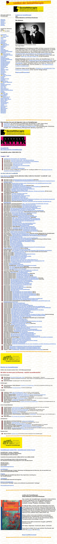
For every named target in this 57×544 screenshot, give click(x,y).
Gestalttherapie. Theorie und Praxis (24, 274)
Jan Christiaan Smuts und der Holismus (31, 206)
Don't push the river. (15, 396)
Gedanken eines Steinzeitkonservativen (20, 233)
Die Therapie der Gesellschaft (19, 196)
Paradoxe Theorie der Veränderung (6, 85)
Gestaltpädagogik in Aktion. (18, 399)
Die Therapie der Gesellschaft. (18, 416)
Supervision (3, 101)
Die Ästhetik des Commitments (17, 251)
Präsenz (2, 91)
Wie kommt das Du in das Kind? (18, 258)
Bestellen (3, 25)
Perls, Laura (3, 87)
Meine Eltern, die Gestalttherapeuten (19, 272)
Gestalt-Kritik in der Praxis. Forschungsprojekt (26, 329)
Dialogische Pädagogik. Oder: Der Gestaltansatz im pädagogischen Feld (27, 260)
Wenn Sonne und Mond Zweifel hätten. (20, 409)
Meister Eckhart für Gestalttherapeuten (12, 248)
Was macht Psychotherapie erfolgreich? (20, 282)
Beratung (3, 473)
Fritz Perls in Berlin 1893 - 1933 (17, 377)
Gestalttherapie (4, 65)
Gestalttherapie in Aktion (20, 252)
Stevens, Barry (4, 100)
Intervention (3, 72)
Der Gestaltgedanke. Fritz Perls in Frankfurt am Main (23, 209)
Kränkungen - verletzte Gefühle (19, 341)
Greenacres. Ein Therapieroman (19, 318)
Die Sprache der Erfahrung (17, 286)
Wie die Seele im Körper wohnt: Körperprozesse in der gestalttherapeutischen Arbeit (31, 183)
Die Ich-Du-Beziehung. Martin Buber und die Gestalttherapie (24, 237)
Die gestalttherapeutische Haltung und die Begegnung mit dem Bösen (27, 309)
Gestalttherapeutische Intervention (28, 204)
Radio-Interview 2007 (18, 164)
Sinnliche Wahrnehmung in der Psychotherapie (22, 281)
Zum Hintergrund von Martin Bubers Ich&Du (21, 256)
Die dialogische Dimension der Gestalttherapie (21, 239)
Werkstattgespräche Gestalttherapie (23, 424)
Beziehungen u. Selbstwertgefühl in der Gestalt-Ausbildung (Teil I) (25, 347)
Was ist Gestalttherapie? (14, 263)
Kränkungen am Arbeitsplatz (18, 342)
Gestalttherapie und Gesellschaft (18, 322)
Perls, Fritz (3, 86)
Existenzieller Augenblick (6, 51)
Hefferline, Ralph (4, 69)
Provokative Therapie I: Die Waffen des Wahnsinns (24, 227)
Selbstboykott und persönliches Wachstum (23, 305)
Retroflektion (4, 95)
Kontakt (2, 77)
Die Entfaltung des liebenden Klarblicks (21, 338)
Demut (2, 48)
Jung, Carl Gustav (7, 75)
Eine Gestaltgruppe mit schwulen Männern (22, 291)
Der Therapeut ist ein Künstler (17, 266)
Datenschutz (26, 72)
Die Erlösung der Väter (17, 184)
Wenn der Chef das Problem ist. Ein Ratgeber (22, 200)
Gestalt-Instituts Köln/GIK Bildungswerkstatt (40, 60)
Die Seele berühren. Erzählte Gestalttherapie (22, 224)
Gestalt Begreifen (15, 422)
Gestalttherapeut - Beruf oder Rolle (20, 198)
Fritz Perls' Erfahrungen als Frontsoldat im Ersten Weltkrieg (25, 161)
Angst (2, 38)
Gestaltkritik (3, 60)
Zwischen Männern (17, 413)
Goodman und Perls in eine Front (19, 193)
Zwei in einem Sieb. (16, 408)
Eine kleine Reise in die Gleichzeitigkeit (20, 313)
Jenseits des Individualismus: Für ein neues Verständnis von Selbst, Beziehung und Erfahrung (34, 343)
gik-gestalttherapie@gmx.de (7, 466)
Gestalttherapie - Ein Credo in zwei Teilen (21, 316)
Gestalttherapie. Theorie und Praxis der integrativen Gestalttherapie (31, 394)
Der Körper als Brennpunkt (16, 244)
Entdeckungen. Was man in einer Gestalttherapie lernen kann (28, 326)
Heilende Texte (15, 433)
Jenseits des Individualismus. (18, 427)
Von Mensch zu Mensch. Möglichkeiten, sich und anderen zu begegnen (36, 337)
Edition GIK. (7, 125)
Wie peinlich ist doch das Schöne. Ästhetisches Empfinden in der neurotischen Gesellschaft (33, 199)
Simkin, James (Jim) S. (6, 99)
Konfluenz (3, 76)
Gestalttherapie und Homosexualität (21, 165)
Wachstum (3, 107)
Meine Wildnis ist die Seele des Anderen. (18, 393)
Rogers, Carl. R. (6, 96)
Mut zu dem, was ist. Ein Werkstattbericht (20, 311)
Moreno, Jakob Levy (7, 82)
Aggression (3, 37)
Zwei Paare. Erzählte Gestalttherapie (20, 225)
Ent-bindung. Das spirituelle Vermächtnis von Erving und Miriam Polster (28, 315)
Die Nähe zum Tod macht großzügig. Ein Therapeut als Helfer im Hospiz (28, 314)
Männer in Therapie (16, 222)
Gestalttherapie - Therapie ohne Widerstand (26, 276)
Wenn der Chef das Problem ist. (19, 423)
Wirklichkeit (3, 110)
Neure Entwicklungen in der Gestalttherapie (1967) (21, 284)
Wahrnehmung (4, 108)
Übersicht (3, 19)
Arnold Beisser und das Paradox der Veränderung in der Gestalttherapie (27, 210)
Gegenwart (3, 57)
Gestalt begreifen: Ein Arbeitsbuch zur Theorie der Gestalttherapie (33, 53)
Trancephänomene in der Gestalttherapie (21, 187)
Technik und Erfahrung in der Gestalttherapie (21, 283)
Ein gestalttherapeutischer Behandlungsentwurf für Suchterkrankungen (28, 247)
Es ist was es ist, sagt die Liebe (16, 211)
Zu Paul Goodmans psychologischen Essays (24, 253)
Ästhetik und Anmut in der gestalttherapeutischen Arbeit (24, 308)
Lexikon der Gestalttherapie (23, 15)
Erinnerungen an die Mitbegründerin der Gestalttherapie (26, 270)
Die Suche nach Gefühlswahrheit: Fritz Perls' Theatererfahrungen (26, 208)
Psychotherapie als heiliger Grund (20, 320)
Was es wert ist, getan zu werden (18, 287)
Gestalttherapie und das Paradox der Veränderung (22, 188)
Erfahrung (3, 49)
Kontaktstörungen (5, 78)
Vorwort (2, 21)
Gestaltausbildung (5, 58)
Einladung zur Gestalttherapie (28, 226)
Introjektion (3, 74)
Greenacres (14, 411)
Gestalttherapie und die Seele (19, 185)
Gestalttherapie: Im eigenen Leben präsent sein (21, 262)
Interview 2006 (14, 166)
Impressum (19, 72)
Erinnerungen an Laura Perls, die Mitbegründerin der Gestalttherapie (29, 306)
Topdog (2, 104)
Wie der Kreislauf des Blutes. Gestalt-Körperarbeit (22, 334)
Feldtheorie (3, 52)
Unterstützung (4, 106)
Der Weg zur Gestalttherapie (25, 271)
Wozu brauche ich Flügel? (18, 407)
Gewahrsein (3, 66)
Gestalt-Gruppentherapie (6, 59)
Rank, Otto (5, 93)
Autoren (2, 24)
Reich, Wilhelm (4, 94)
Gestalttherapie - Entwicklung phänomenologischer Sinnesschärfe (27, 349)
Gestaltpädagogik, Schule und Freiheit (21, 195)
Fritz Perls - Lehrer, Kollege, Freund (19, 190)
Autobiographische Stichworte (16, 264)
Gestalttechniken (4, 64)
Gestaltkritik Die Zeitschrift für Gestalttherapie (11, 148)
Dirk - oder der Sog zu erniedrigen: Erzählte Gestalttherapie (26, 218)
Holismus (3, 70)
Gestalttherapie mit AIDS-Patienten (21, 297)
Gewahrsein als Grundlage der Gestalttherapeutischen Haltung (25, 335)
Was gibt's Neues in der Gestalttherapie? (20, 289)
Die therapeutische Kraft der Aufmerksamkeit (21, 280)
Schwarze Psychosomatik (16, 243)
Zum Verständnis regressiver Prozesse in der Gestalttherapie (28, 330)
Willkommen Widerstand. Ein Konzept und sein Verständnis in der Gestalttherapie (32, 307)
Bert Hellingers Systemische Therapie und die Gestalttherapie (26, 186)
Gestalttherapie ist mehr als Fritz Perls (22, 162)
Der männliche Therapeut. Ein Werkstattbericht (23, 220)
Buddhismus (4, 45)
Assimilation (3, 40)
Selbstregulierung (5, 98)
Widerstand (3, 109)
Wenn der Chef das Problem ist (29, 56)
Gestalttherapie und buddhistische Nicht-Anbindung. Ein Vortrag (27, 321)
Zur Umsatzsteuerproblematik (27, 332)
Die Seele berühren (16, 387)
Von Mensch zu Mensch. (22, 398)
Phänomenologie (4, 89)
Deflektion (3, 47)
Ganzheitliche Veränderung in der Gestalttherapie (31, 426)
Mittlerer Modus (4, 81)
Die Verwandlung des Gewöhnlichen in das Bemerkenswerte (25, 279)
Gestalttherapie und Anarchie (21, 331)
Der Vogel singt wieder (17, 317)
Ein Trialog (12, 267)
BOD (38, 529)
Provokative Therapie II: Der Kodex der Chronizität (24, 228)
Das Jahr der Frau (15, 290)
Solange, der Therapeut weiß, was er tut (21, 323)
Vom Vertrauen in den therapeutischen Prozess (22, 312)
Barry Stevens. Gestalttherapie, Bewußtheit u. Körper (22, 241)
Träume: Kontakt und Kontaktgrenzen (18, 232)
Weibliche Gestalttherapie (21, 325)
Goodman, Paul (4, 67)
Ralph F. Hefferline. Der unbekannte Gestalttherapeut (22, 240)
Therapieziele (4, 103)
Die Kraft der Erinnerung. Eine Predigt (21, 249)
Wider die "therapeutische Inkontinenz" (21, 217)
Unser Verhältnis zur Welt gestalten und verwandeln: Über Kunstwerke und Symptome (32, 250)
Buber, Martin (6, 44)
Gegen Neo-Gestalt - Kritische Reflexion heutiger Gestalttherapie (28, 298)
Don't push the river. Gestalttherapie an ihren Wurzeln (23, 333)
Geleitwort (3, 20)
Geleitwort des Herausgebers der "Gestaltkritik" (15, 158)
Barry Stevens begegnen (16, 242)
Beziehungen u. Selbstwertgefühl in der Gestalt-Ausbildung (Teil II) (25, 348)
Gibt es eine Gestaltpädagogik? (17, 194)
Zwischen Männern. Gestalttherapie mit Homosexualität (25, 234)
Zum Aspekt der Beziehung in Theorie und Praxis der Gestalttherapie (26, 346)
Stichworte (3, 23)
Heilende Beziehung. (27, 425)
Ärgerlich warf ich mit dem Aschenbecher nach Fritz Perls (23, 231)
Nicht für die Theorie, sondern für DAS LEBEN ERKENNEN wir (24, 259)
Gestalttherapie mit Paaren (28, 429)
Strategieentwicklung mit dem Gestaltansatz (23, 179)
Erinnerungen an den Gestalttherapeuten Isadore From (25, 299)
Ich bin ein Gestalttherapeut (16, 245)
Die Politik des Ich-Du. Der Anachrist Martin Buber (24, 223)
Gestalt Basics (33, 414)
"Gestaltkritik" (4, 478)
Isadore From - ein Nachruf (20, 255)
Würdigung (3, 112)
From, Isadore (4, 56)
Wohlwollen (3, 111)
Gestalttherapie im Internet (16, 236)
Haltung (2, 68)
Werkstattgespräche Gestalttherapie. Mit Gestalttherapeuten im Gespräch (29, 235)
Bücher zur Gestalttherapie (9, 367)
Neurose (3, 83)
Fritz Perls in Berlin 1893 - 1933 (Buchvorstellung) (22, 160)
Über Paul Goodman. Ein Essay (18, 324)
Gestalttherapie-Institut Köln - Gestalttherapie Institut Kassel (20, 126)
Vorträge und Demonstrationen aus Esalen (26, 265)
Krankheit (3, 79)
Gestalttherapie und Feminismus (30, 229)
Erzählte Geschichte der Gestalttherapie (27, 216)
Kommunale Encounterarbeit (18, 168)
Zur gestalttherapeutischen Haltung (22, 328)
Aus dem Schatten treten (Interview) (18, 268)
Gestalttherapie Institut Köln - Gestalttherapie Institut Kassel (18, 450)
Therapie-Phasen (4, 102)
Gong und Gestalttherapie (19, 303)
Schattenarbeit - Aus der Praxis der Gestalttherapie (24, 293)
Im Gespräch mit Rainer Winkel (19, 214)
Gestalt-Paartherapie (5, 61)
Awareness (3, 41)
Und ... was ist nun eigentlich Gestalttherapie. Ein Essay (35, 203)
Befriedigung (4, 43)
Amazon (30, 529)
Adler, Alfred (5, 36)
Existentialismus (4, 50)
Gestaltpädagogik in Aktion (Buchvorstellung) (23, 215)
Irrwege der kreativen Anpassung (20, 304)
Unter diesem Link (5, 176)
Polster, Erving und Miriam (7, 90)
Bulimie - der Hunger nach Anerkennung (21, 339)
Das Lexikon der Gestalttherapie (29, 207)
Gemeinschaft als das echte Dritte (19, 257)
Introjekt (2, 73)
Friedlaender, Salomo (8, 54)
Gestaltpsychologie (5, 62)
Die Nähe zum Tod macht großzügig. (20, 410)
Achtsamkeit (3, 34)
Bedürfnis (3, 42)
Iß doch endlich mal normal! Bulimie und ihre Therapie (24, 340)
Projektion (3, 92)
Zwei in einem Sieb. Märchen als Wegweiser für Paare (24, 212)
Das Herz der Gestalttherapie (23, 273)
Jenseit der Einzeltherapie (17, 288)
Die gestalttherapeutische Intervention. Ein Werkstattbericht (26, 219)
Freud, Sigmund (6, 53)
